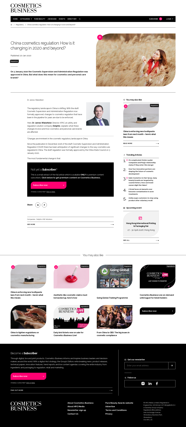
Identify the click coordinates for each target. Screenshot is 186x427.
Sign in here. (50, 192)
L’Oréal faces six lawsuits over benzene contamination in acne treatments (141, 191)
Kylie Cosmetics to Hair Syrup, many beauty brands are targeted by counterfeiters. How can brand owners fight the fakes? (143, 181)
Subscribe (155, 19)
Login (168, 19)
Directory (72, 19)
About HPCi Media (76, 406)
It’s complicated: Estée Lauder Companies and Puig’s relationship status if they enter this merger (142, 162)
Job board (52, 19)
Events (62, 19)
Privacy (108, 414)
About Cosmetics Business (81, 403)
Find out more (17, 390)
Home (15, 19)
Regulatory (14, 61)
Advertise (110, 406)
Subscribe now (40, 185)
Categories (25, 19)
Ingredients (171, 266)
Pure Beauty (39, 19)
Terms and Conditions (116, 410)
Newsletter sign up (77, 410)
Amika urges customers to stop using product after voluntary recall (143, 199)
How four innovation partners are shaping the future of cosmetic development (142, 171)
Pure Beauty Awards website (119, 403)
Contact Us (73, 414)
